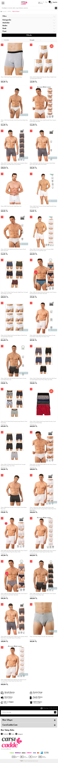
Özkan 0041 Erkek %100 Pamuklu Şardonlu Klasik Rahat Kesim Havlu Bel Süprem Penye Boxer (42, 164)
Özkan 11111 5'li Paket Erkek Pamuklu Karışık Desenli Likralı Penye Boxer (14, 422)
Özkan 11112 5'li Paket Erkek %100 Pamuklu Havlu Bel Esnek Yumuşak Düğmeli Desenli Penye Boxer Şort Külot (43, 379)
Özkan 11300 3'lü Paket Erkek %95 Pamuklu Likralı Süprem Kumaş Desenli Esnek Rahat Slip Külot (14, 594)
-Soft (21, 760)
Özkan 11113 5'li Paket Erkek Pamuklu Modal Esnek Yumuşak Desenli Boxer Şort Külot (14, 293)
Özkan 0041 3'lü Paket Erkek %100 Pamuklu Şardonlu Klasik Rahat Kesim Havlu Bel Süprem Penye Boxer (14, 637)
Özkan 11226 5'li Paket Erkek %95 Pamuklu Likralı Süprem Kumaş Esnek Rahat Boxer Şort (43, 594)
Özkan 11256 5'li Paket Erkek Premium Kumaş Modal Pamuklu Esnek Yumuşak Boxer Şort (41, 250)
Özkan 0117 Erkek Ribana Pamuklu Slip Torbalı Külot (41, 636)
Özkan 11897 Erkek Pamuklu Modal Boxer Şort (11, 206)
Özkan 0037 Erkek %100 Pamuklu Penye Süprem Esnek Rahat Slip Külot (13, 250)
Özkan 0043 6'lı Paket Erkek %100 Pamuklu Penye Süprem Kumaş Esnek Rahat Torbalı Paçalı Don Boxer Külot (43, 551)
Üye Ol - (42, 2)
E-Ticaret (25, 760)
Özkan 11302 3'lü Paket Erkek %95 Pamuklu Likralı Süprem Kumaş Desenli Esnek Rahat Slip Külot (43, 293)
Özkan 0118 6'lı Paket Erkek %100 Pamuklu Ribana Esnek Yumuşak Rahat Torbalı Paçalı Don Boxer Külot (13, 680)
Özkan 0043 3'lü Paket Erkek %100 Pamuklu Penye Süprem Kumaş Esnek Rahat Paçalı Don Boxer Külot (14, 551)
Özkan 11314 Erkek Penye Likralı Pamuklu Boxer (11, 77)
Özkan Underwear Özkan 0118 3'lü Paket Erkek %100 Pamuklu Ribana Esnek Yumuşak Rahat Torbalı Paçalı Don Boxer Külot (43, 508)
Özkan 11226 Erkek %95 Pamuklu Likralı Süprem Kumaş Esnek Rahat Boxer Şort (13, 379)
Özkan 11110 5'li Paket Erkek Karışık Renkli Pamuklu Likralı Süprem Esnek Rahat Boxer (43, 422)
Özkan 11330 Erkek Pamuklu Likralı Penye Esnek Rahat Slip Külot (14, 121)
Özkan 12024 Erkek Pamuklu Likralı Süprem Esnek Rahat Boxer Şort (14, 508)
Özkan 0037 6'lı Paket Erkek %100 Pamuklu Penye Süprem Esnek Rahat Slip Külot (43, 121)
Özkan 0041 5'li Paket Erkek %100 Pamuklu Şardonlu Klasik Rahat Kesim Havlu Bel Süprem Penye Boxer (14, 164)
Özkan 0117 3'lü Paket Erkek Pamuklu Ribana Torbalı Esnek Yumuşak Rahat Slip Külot (43, 78)
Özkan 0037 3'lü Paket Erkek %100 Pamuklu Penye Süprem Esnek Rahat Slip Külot (43, 465)
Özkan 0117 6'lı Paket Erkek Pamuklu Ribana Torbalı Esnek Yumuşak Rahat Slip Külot (14, 336)
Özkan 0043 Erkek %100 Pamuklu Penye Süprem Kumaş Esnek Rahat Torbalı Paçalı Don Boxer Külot (42, 336)
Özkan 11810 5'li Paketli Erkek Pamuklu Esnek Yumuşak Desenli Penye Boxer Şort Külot (13, 465)
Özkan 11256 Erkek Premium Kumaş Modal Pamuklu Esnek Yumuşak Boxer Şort (43, 207)
